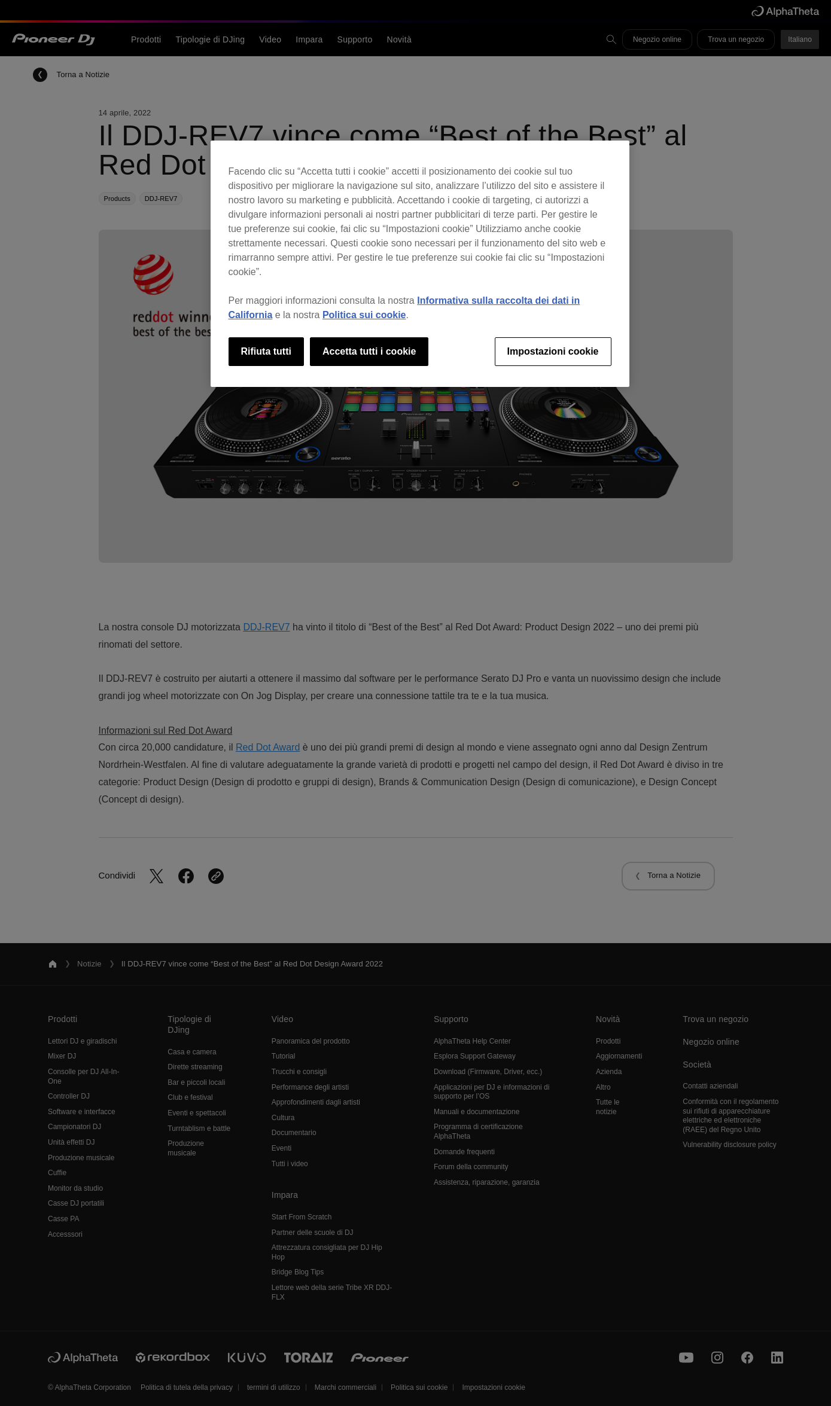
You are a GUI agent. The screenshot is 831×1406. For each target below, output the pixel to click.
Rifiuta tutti (266, 351)
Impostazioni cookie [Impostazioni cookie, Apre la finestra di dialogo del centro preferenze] (553, 351)
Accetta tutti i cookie (369, 351)
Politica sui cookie (364, 315)
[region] (420, 264)
